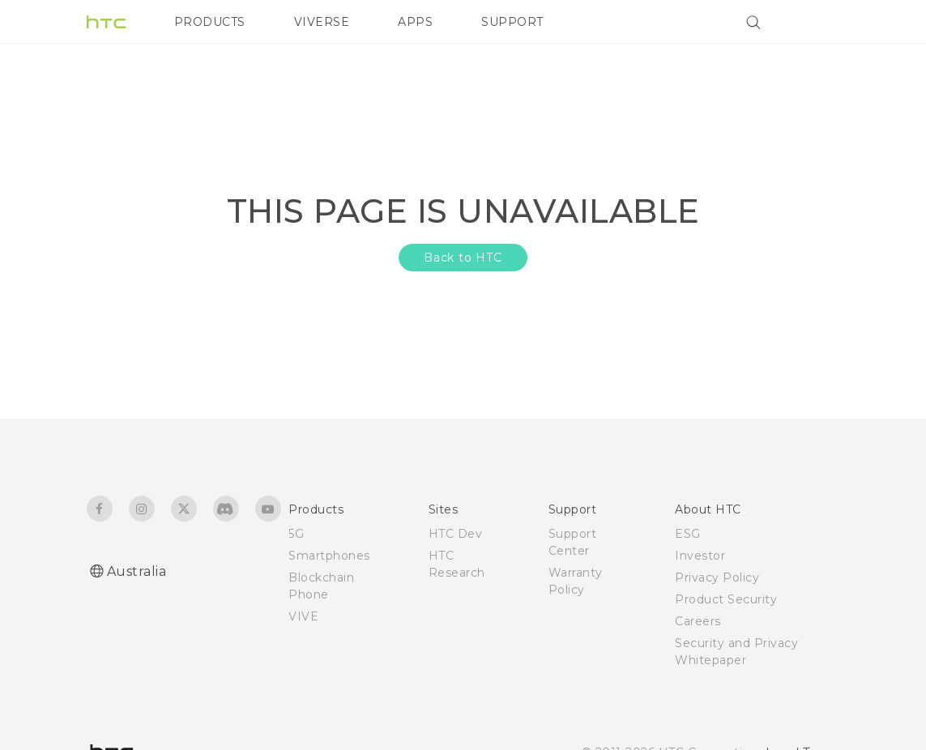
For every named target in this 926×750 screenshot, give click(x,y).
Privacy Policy (717, 577)
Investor (700, 555)
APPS (415, 22)
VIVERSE (322, 22)
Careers (698, 621)
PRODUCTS (209, 22)
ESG (688, 533)
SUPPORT (512, 22)
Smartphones (329, 555)
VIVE (303, 616)
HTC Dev (456, 533)
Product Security (726, 599)
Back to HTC (463, 257)
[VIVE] (818, 22)
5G (296, 533)
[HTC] (106, 22)
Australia (137, 571)
